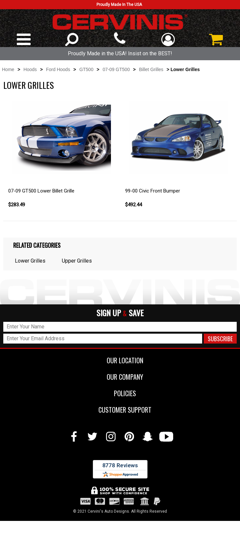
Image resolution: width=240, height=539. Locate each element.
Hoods (30, 69)
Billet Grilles (151, 69)
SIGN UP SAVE (120, 313)
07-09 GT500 (116, 69)
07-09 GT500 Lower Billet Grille (41, 191)
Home (8, 69)
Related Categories (37, 245)
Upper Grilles (77, 261)
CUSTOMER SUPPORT (120, 410)
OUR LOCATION (120, 360)
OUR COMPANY (120, 377)
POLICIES (120, 393)
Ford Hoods (58, 69)
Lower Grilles (30, 261)
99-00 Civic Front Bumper (152, 191)
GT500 (86, 69)
